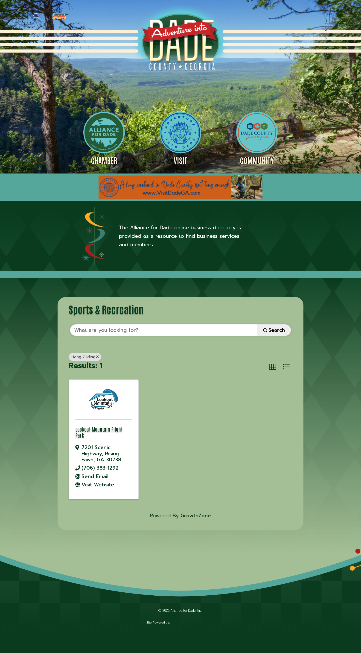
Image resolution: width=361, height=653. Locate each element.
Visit (180, 160)
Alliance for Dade (180, 41)
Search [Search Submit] (274, 330)
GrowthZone (195, 515)
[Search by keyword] (163, 330)
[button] (272, 367)
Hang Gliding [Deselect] (85, 357)
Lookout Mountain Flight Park (98, 432)
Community (257, 160)
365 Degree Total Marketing (192, 622)
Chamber (104, 160)
